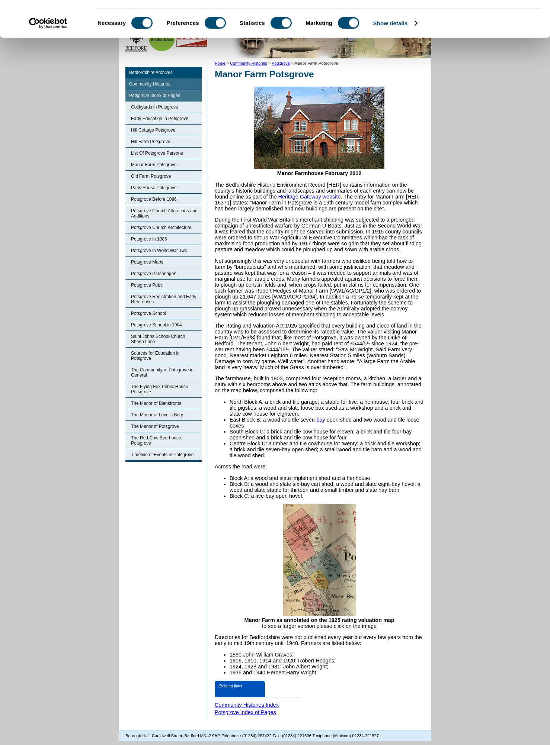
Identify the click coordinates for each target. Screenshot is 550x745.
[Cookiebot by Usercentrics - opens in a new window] (48, 57)
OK (488, 18)
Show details (390, 57)
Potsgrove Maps (147, 262)
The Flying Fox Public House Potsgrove (159, 389)
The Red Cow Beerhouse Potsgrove (156, 440)
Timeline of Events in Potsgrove (162, 454)
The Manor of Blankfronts (156, 403)
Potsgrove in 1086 (149, 239)
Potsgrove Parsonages (153, 273)
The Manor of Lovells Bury (157, 414)
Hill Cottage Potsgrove (153, 130)
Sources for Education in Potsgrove (155, 356)
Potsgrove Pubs (147, 285)
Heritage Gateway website (309, 197)
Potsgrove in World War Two (159, 250)
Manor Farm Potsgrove (154, 164)
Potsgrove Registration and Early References (163, 299)
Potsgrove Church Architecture (161, 227)
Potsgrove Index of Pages (154, 95)
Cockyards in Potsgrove (154, 107)
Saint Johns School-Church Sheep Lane (158, 339)
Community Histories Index (247, 705)
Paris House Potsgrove (154, 187)
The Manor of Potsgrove (155, 426)
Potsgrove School (148, 313)
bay (321, 420)
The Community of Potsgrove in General (162, 372)
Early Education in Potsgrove (159, 118)
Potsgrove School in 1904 (156, 325)
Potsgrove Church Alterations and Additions (164, 213)
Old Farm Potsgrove (151, 176)
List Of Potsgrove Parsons (157, 153)
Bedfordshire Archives (151, 72)
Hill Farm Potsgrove (150, 141)
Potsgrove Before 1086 (154, 199)
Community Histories (149, 84)
